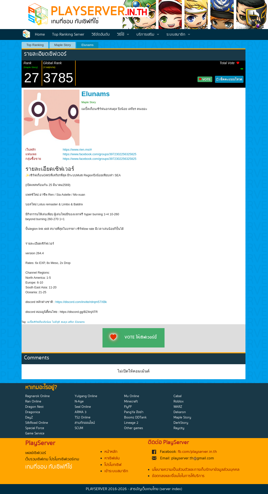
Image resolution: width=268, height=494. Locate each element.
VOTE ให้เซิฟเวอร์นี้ (133, 337)
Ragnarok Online (37, 396)
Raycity (178, 428)
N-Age (79, 401)
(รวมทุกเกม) (49, 67)
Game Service (34, 433)
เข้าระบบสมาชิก (116, 471)
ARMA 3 (81, 412)
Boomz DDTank (135, 417)
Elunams (87, 45)
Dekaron (179, 412)
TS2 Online (82, 417)
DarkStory (180, 422)
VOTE (205, 79)
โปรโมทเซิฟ (112, 465)
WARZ (177, 406)
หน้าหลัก (111, 452)
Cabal (177, 396)
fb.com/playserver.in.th (197, 452)
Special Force (34, 428)
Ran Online (33, 401)
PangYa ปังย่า (133, 412)
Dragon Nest (34, 406)
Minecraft (131, 401)
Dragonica (32, 412)
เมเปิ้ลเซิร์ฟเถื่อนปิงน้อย (39, 322)
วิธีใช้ (120, 34)
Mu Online (131, 396)
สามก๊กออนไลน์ (85, 422)
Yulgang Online (86, 396)
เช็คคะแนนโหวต (229, 79)
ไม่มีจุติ (56, 322)
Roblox (178, 401)
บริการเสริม (145, 34)
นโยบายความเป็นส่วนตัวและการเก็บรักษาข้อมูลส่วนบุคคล (195, 469)
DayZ (29, 417)
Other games (133, 428)
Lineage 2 (131, 422)
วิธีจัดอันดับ (101, 34)
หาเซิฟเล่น (112, 458)
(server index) (170, 489)
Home (40, 34)
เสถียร (71, 322)
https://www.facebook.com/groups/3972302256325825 (99, 154)
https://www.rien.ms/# (77, 149)
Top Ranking (35, 45)
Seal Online (83, 406)
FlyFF (128, 406)
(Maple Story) (31, 67)
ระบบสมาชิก (175, 34)
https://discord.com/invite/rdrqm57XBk (81, 302)
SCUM (79, 428)
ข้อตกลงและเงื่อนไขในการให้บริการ (178, 476)
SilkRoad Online (36, 422)
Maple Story (62, 45)
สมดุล (64, 322)
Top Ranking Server (68, 34)
